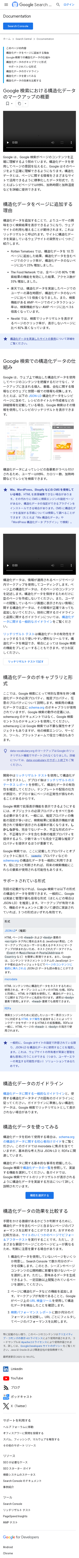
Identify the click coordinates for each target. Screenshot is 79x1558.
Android (8, 1547)
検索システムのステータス (19, 1474)
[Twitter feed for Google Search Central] (39, 1406)
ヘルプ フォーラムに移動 (18, 1427)
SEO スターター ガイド (17, 1468)
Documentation (17, 16)
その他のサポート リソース (19, 1445)
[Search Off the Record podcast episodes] (39, 1397)
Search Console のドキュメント (22, 1480)
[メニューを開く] (6, 4)
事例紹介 (8, 1487)
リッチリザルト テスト (19, 634)
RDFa (8, 1008)
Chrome (8, 1553)
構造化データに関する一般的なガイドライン (34, 1094)
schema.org (36, 707)
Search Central (36, 4)
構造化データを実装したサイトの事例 (33, 338)
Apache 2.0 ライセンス (34, 1342)
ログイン (69, 4)
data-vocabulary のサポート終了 (46, 760)
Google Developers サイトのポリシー (41, 1346)
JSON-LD (35, 396)
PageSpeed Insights (15, 1516)
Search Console (18, 26)
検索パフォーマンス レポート (31, 1312)
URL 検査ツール (41, 1301)
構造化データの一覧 (37, 1168)
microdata (11, 979)
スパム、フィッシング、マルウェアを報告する (31, 1439)
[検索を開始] (58, 4)
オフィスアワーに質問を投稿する (23, 1433)
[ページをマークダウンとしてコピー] (19, 103)
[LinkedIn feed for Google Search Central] (39, 1369)
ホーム (7, 38)
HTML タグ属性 (30, 1019)
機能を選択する (39, 1195)
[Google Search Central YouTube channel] (39, 1378)
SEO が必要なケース (15, 1462)
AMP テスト (10, 1522)
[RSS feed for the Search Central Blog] (39, 1388)
